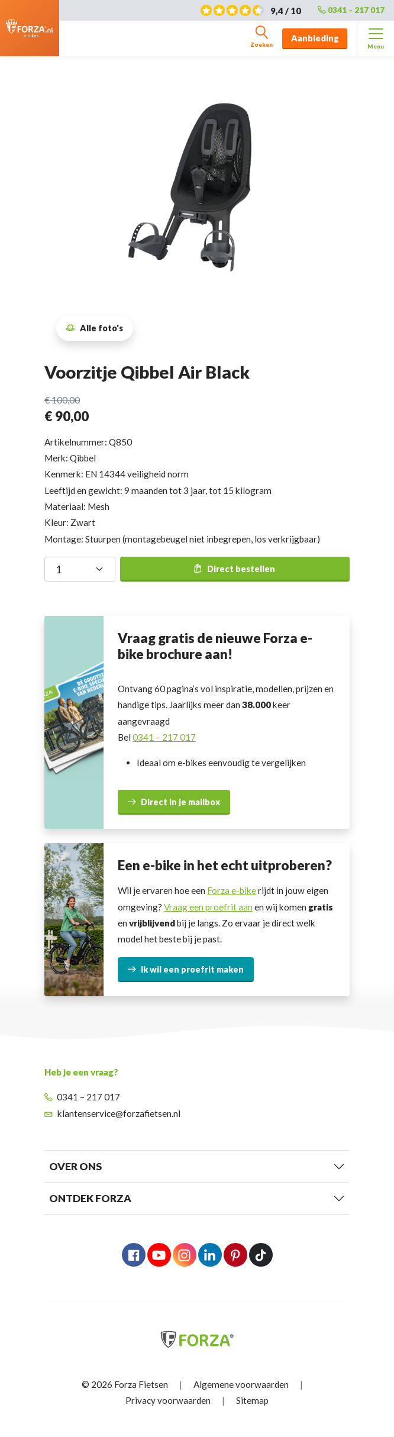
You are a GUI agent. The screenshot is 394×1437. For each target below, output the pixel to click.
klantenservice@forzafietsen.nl (112, 1113)
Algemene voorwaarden (241, 1384)
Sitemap (252, 1400)
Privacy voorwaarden (168, 1400)
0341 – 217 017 (351, 10)
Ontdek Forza (90, 1198)
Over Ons (75, 1166)
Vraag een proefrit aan (208, 907)
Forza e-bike (231, 890)
